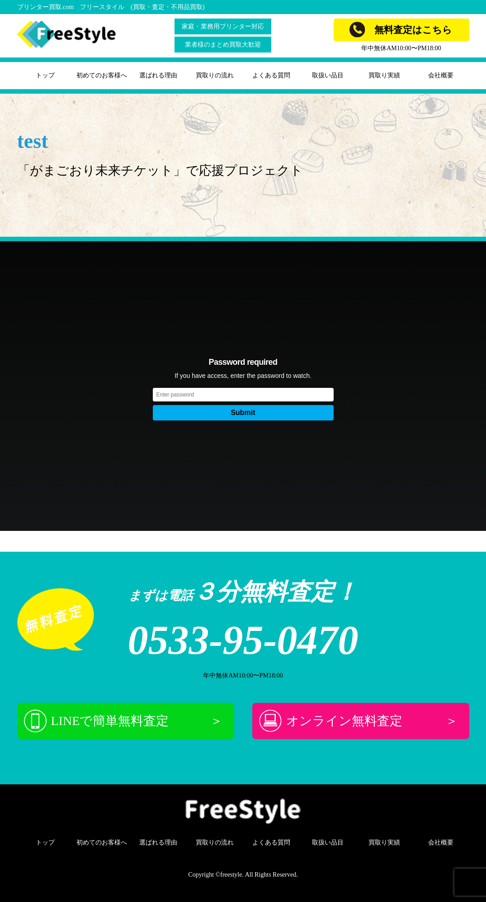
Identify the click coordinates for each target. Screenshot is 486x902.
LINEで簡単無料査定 (123, 721)
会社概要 (440, 75)
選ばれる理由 (158, 75)
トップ (45, 75)
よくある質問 (271, 75)
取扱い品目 (328, 75)
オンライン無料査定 (358, 721)
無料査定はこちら (400, 30)
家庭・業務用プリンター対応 (223, 26)
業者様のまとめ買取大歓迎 (223, 44)
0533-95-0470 (243, 640)
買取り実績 (384, 75)
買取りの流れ (215, 75)
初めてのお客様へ (101, 75)
